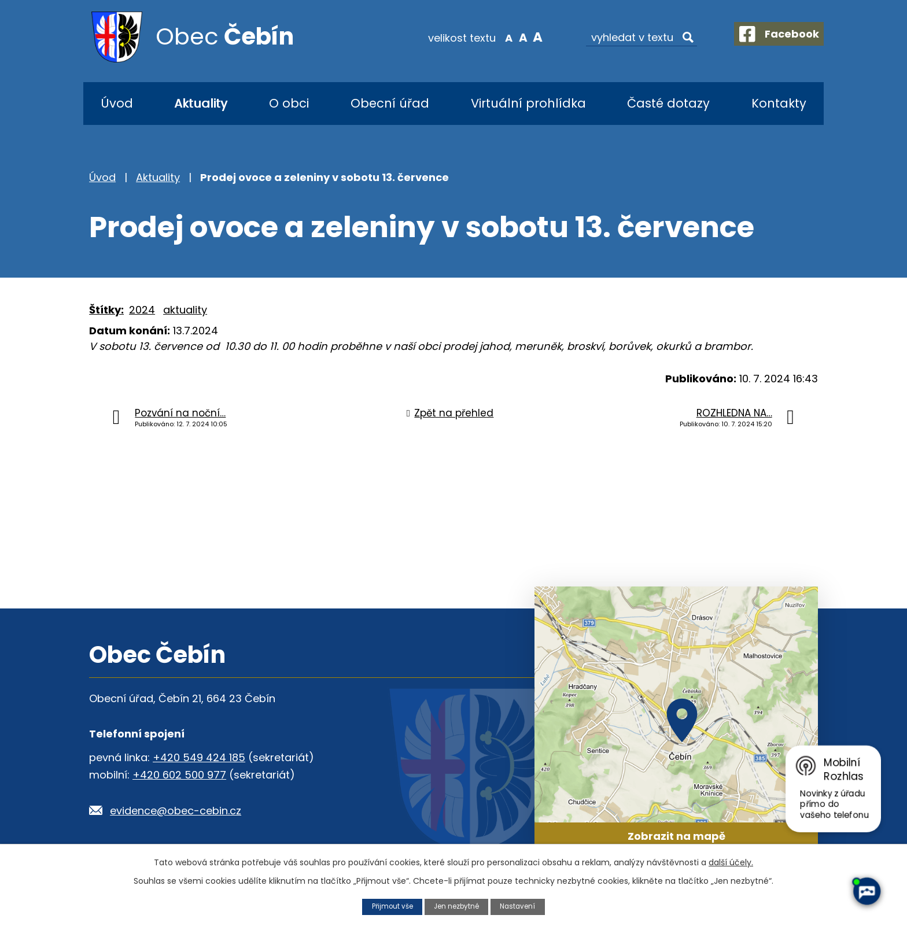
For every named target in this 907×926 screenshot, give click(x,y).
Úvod (117, 103)
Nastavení (522, 906)
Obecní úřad (390, 103)
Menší (497, 37)
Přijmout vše (388, 906)
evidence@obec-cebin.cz (175, 810)
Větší (526, 37)
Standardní (512, 37)
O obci (289, 103)
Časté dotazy (668, 103)
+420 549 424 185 (199, 757)
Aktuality (200, 103)
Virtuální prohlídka (528, 103)
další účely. (731, 862)
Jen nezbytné (457, 906)
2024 (142, 309)
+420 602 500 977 (179, 775)
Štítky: (106, 309)
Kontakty (778, 103)
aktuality (185, 309)
